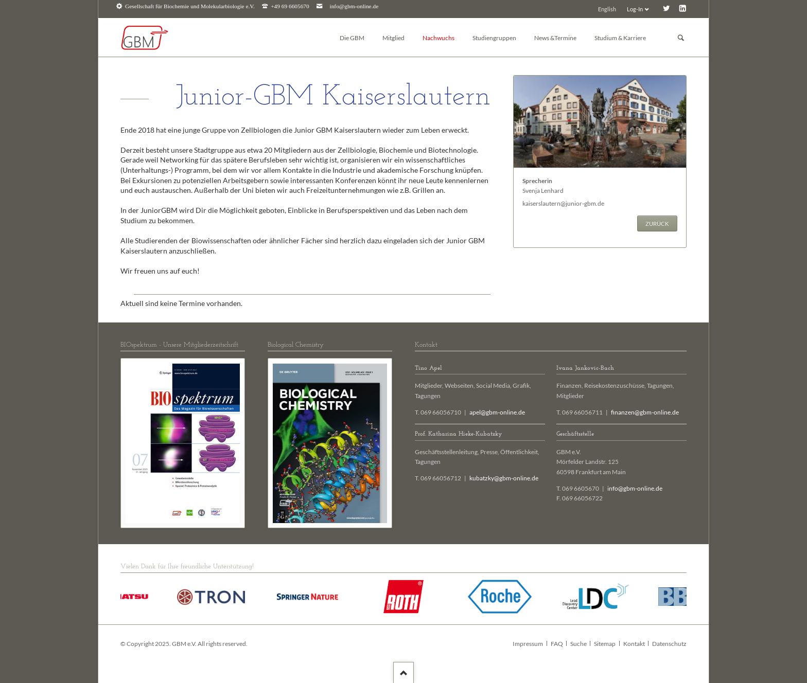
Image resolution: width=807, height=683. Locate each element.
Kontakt (634, 644)
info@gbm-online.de (354, 6)
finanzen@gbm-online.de (645, 412)
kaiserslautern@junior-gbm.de (563, 203)
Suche (578, 644)
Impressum (528, 644)
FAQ (557, 644)
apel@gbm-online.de (497, 412)
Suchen (681, 38)
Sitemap (605, 644)
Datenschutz (669, 644)
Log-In (635, 9)
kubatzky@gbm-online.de (503, 478)
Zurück (657, 223)
